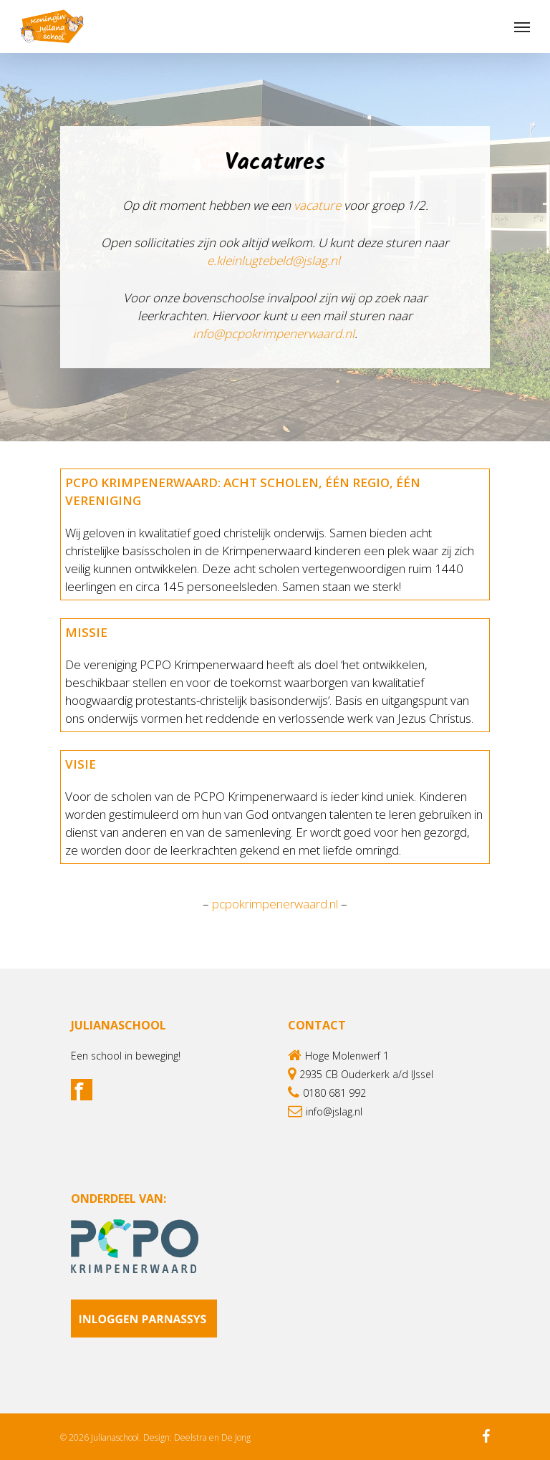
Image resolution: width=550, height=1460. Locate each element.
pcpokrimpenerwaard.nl (275, 903)
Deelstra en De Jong (212, 1437)
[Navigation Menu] (522, 26)
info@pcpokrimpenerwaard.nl (273, 333)
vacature (317, 205)
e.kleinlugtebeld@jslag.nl (275, 260)
